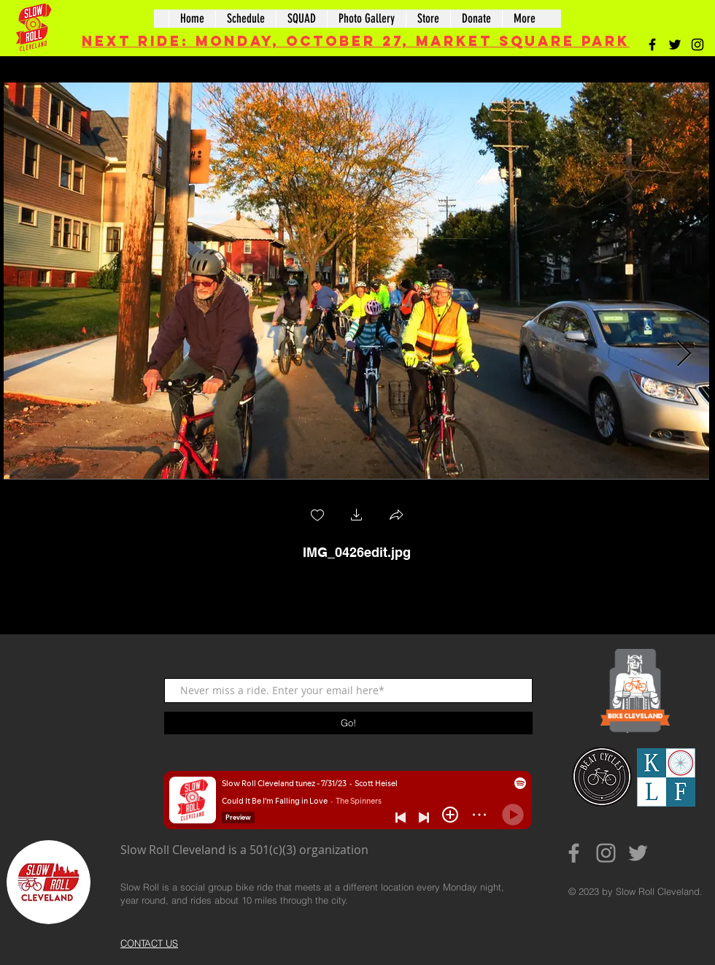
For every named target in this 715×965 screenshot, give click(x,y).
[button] (357, 516)
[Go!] (348, 723)
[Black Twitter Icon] (675, 44)
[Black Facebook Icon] (652, 44)
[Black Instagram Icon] (697, 44)
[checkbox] (317, 516)
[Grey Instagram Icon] (606, 853)
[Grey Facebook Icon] (574, 853)
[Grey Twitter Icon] (638, 853)
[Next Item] (684, 354)
